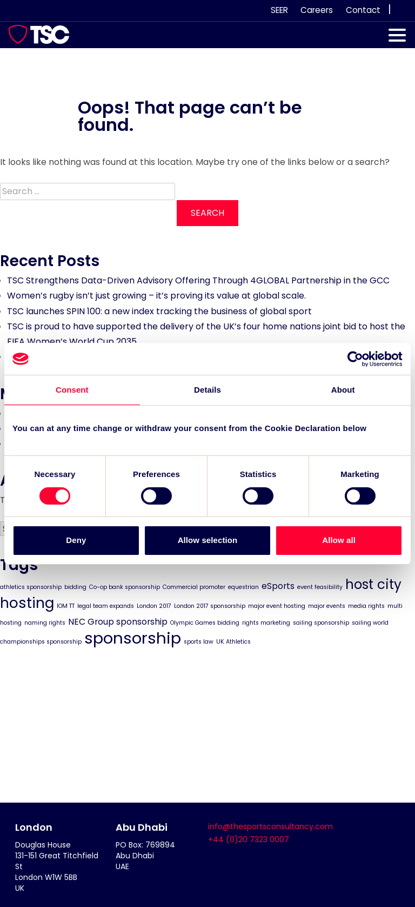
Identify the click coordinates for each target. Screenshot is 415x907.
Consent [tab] (72, 389)
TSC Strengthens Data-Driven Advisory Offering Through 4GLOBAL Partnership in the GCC (198, 280)
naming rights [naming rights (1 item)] (44, 622)
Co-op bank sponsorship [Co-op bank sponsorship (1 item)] (124, 587)
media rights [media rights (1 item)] (366, 605)
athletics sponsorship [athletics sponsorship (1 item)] (31, 587)
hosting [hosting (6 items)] (27, 602)
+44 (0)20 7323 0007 (248, 839)
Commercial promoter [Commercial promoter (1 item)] (194, 587)
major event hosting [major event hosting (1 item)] (276, 605)
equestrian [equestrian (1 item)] (243, 587)
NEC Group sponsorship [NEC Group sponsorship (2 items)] (118, 621)
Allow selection (208, 540)
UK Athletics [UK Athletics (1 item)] (233, 641)
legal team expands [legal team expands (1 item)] (105, 605)
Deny (76, 540)
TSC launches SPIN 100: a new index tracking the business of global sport (159, 311)
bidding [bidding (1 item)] (75, 587)
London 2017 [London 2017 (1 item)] (154, 605)
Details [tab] (207, 389)
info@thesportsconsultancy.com (270, 826)
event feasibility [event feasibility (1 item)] (320, 587)
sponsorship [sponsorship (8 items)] (132, 637)
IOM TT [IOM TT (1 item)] (66, 605)
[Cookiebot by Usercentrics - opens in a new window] (355, 358)
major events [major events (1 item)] (326, 605)
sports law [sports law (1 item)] (198, 641)
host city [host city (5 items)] (373, 584)
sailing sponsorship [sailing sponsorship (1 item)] (321, 622)
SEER (279, 10)
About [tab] (343, 389)
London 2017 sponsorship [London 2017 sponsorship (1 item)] (209, 605)
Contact (363, 10)
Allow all (339, 540)
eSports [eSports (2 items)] (278, 586)
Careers (316, 10)
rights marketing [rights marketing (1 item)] (266, 622)
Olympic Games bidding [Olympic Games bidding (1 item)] (204, 622)
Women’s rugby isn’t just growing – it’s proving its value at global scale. (156, 295)
